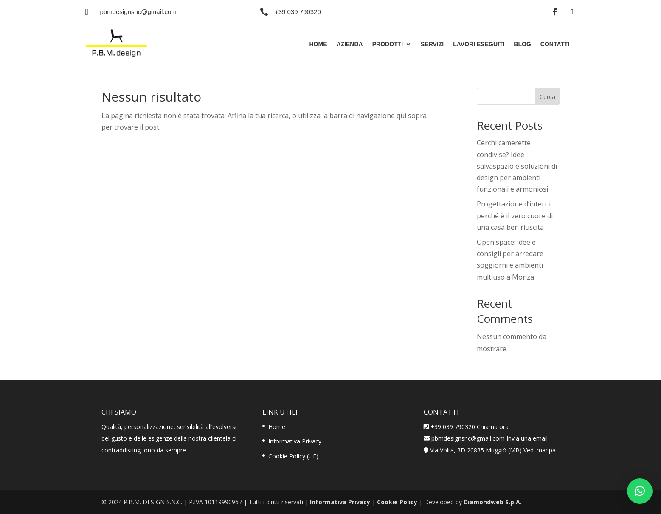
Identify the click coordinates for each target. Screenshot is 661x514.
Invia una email (527, 438)
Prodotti (387, 44)
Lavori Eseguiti (478, 44)
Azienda (349, 44)
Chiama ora (493, 427)
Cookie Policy (397, 502)
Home (318, 44)
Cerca (547, 97)
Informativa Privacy (294, 441)
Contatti (555, 44)
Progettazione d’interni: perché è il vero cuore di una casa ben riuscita (515, 215)
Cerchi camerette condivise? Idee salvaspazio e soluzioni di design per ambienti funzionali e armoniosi (517, 166)
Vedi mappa (539, 450)
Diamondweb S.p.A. (493, 502)
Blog (522, 44)
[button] (640, 491)
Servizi (432, 44)
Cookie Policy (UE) (293, 456)
